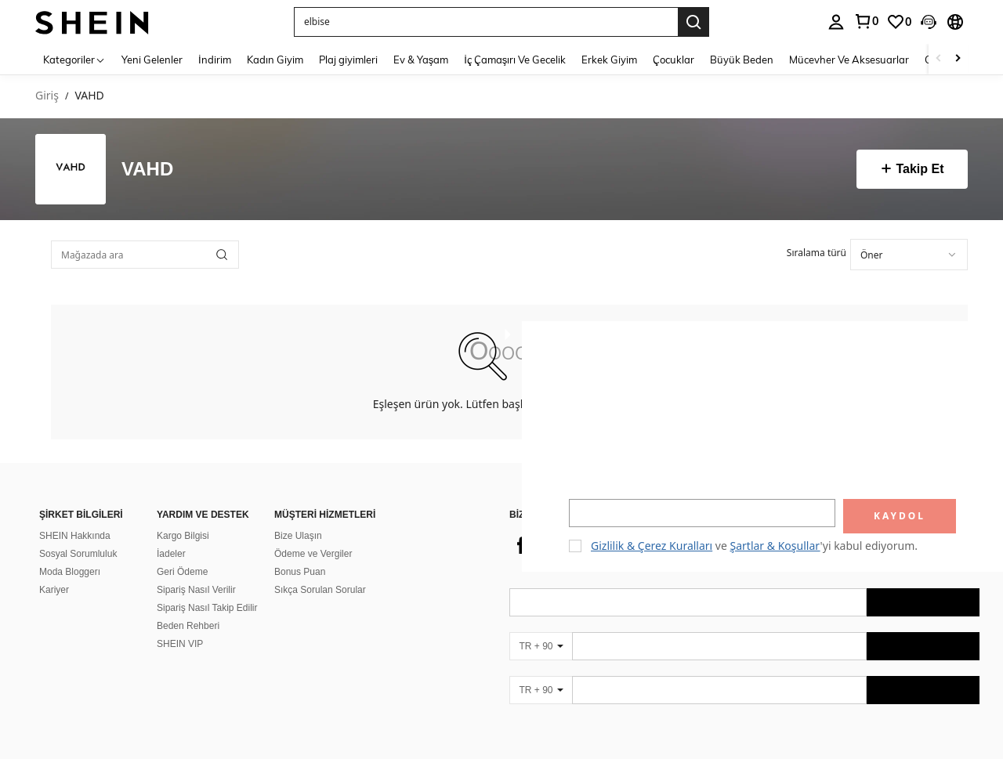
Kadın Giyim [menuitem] (275, 59)
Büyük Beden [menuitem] (741, 59)
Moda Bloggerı (69, 553)
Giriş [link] (47, 96)
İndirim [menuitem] (214, 59)
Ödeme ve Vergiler (313, 534)
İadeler (171, 534)
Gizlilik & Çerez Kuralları (651, 545)
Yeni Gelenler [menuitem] (152, 59)
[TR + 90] (540, 627)
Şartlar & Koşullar (775, 545)
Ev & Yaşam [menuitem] (421, 59)
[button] (486, 22)
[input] (702, 513)
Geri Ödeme (182, 553)
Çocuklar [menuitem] (673, 59)
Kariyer (54, 571)
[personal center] (836, 22)
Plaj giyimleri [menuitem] (348, 59)
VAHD (147, 169)
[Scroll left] (938, 59)
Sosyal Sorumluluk (78, 534)
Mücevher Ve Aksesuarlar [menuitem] (849, 59)
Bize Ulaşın (298, 516)
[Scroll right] (957, 59)
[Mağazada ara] (145, 254)
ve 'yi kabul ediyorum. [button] (754, 545)
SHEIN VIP (180, 625)
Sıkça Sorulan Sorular (320, 571)
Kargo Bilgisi (183, 516)
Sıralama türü (816, 252)
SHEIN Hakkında (74, 516)
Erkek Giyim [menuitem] (609, 59)
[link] (865, 21)
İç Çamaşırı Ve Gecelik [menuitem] (515, 59)
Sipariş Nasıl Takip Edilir (207, 589)
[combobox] (909, 254)
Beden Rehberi (188, 607)
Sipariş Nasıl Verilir (196, 571)
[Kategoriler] (74, 59)
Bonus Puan (299, 553)
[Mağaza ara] (222, 255)
